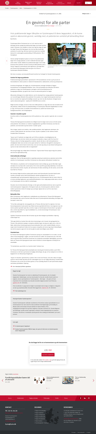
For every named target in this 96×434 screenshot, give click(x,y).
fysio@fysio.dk (10, 424)
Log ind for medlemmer (48, 354)
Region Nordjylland (39, 418)
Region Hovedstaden (40, 410)
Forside (7, 8)
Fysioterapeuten (14, 8)
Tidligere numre (86, 13)
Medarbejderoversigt (10, 421)
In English (88, 432)
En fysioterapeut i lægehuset (22, 326)
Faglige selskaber (33, 398)
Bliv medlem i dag (47, 360)
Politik (56, 398)
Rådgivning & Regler (28, 3)
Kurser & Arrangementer (49, 3)
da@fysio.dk (45, 288)
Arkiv (21, 8)
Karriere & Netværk (38, 3)
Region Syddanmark (39, 416)
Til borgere (73, 432)
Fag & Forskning (18, 3)
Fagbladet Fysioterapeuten (59, 3)
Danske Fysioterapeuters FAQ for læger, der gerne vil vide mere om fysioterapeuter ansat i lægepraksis (36, 329)
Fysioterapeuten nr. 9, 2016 (30, 8)
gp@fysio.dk (16, 283)
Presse (66, 398)
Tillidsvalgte (47, 398)
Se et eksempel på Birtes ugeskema (22, 266)
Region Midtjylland (39, 414)
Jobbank (69, 3)
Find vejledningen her (20, 291)
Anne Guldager (51, 26)
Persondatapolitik (81, 432)
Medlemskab (20, 398)
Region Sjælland (38, 412)
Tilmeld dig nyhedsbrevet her (71, 418)
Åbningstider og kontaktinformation (14, 413)
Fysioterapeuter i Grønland (41, 423)
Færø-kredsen (38, 421)
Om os (9, 398)
